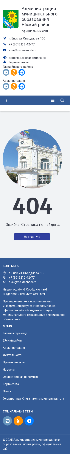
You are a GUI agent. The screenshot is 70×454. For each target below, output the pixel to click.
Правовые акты (14, 362)
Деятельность (12, 355)
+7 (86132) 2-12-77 (22, 44)
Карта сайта (11, 384)
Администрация (14, 348)
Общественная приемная (20, 377)
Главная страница (15, 333)
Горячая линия (19, 62)
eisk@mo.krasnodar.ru (23, 50)
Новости (9, 369)
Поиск (7, 391)
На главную (32, 237)
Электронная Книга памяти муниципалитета (33, 398)
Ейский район (12, 340)
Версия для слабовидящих (27, 58)
